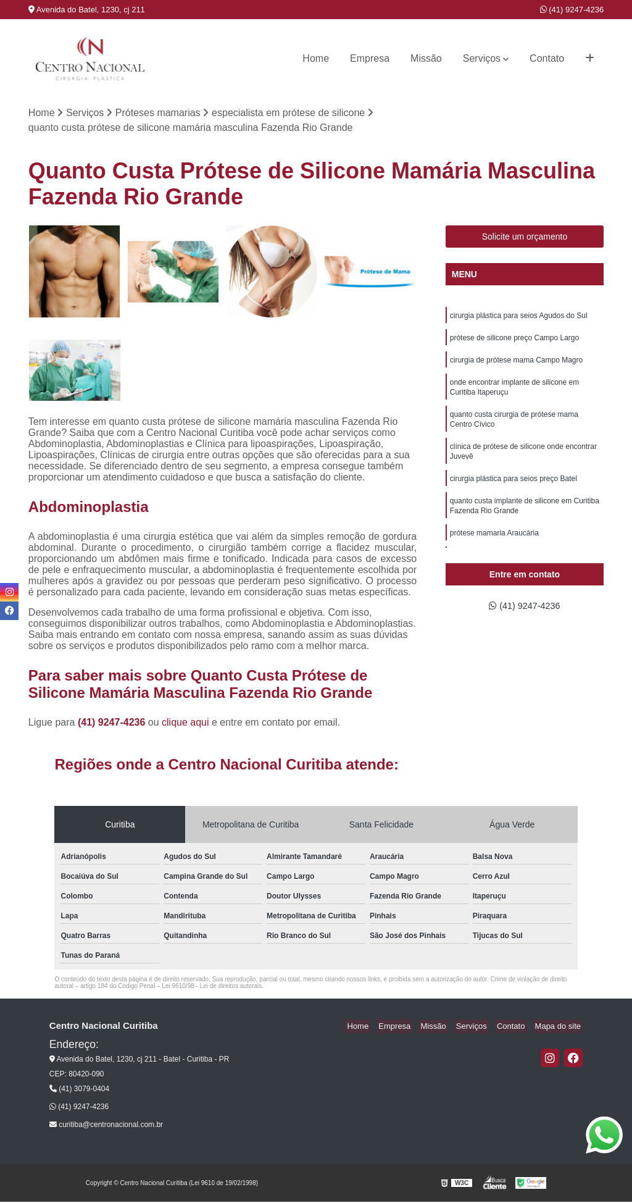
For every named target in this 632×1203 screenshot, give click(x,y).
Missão (426, 58)
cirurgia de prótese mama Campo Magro (516, 364)
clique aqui (185, 723)
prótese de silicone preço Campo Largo (514, 341)
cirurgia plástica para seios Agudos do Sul (519, 317)
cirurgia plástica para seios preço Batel (513, 491)
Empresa (369, 58)
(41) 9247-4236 (572, 9)
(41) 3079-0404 (79, 1090)
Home (315, 58)
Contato (547, 58)
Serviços (482, 58)
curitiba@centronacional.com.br (106, 1125)
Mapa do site (560, 1027)
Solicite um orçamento (525, 238)
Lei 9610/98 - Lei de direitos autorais (212, 987)
